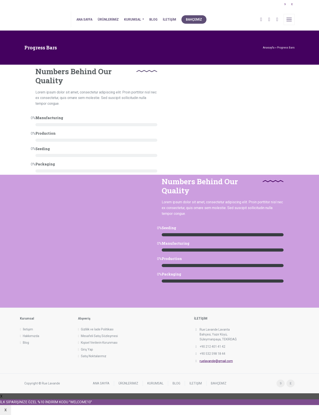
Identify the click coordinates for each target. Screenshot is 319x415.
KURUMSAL (155, 383)
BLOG (176, 383)
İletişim (28, 329)
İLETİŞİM (195, 383)
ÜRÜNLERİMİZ (128, 383)
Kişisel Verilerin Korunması (99, 342)
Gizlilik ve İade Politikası (97, 329)
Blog (26, 342)
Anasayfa (268, 47)
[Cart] (269, 19)
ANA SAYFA (101, 383)
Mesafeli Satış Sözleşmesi (99, 336)
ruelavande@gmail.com (216, 361)
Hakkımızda (31, 336)
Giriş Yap (87, 349)
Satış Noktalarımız (93, 356)
